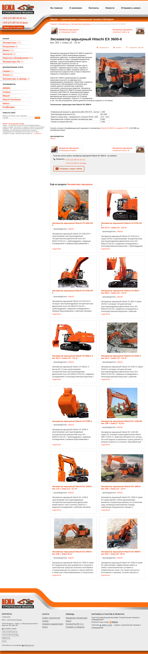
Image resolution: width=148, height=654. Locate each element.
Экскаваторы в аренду (16, 79)
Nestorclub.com (29, 645)
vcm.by (4, 641)
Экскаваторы (12, 43)
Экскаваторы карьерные (81, 24)
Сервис (8, 71)
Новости (110, 8)
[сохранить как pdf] (134, 47)
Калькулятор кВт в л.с (75, 624)
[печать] (117, 47)
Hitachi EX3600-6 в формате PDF (114, 128)
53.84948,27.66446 (10, 628)
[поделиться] (102, 47)
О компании (75, 8)
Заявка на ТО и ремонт (13, 27)
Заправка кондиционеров (52, 624)
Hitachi (6, 96)
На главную (56, 8)
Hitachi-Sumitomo (12, 99)
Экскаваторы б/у (13, 62)
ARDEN (6, 88)
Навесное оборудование (18, 58)
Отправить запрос (131, 8)
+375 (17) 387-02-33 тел (14, 18)
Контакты (94, 8)
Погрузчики (10, 46)
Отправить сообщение (75, 627)
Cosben (6, 92)
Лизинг (45, 627)
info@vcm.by (6, 638)
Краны (8, 50)
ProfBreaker (9, 107)
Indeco (6, 103)
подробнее (56, 249)
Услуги (8, 75)
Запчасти (9, 54)
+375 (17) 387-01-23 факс (15, 23)
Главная (53, 24)
